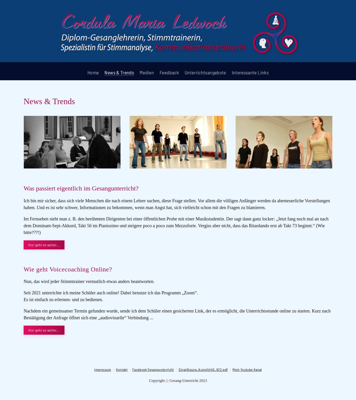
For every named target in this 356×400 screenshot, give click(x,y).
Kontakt (122, 369)
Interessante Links (250, 72)
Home (93, 72)
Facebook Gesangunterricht (153, 369)
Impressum (102, 369)
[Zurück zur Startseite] (178, 32)
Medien (147, 72)
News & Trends (119, 72)
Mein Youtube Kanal (247, 369)
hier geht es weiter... (44, 245)
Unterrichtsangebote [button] (205, 72)
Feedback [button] (169, 72)
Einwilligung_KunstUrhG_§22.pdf (203, 369)
